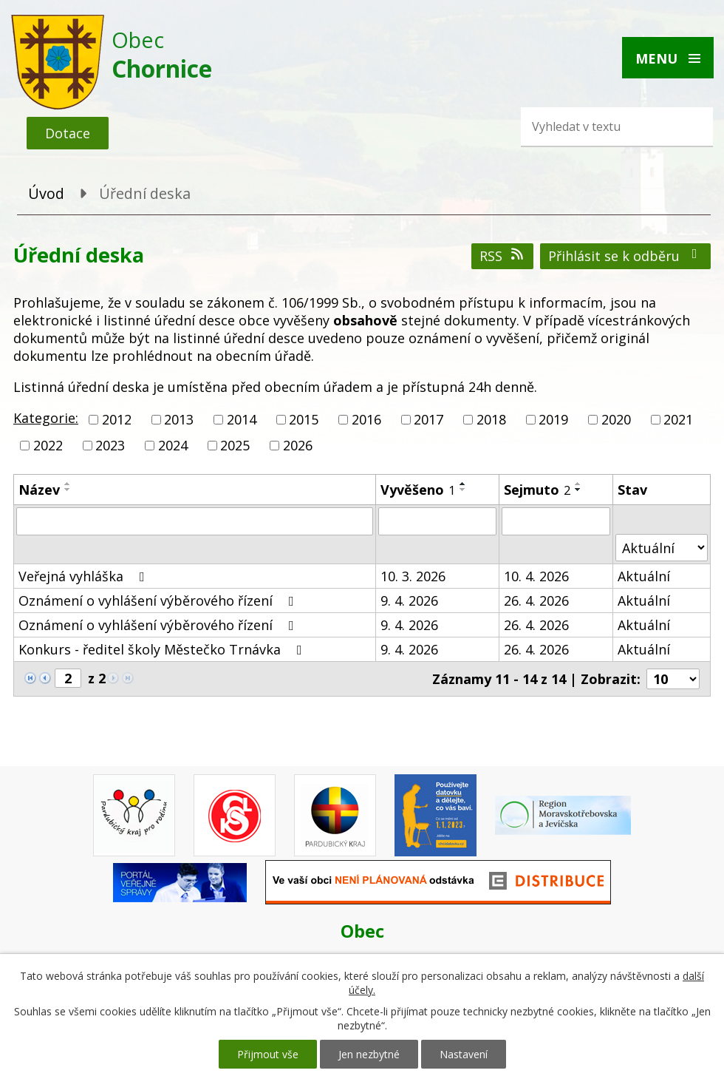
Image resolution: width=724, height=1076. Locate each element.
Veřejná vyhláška (84, 576)
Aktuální (644, 576)
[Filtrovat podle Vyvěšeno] (437, 521)
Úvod (46, 193)
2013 (179, 419)
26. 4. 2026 (536, 600)
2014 (241, 419)
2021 (678, 419)
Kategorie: (45, 418)
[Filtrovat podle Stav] (661, 547)
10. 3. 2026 (412, 576)
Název (39, 489)
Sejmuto (537, 489)
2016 (366, 419)
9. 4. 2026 (409, 600)
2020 (616, 419)
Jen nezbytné (369, 1054)
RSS (502, 256)
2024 (173, 445)
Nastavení (464, 1054)
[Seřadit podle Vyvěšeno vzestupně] (463, 484)
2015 (303, 419)
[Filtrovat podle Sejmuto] (556, 521)
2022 (48, 445)
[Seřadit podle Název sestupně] (68, 490)
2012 (117, 419)
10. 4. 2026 (536, 576)
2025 (235, 445)
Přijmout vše (267, 1054)
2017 (428, 419)
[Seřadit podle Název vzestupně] (68, 484)
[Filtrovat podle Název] (194, 521)
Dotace (67, 133)
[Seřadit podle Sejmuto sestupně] (578, 490)
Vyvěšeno (417, 489)
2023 (110, 445)
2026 (298, 445)
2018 (491, 419)
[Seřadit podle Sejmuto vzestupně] (578, 484)
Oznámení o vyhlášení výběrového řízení (159, 600)
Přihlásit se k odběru (625, 256)
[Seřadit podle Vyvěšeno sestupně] (463, 490)
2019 (553, 419)
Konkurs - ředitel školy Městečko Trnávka (163, 649)
